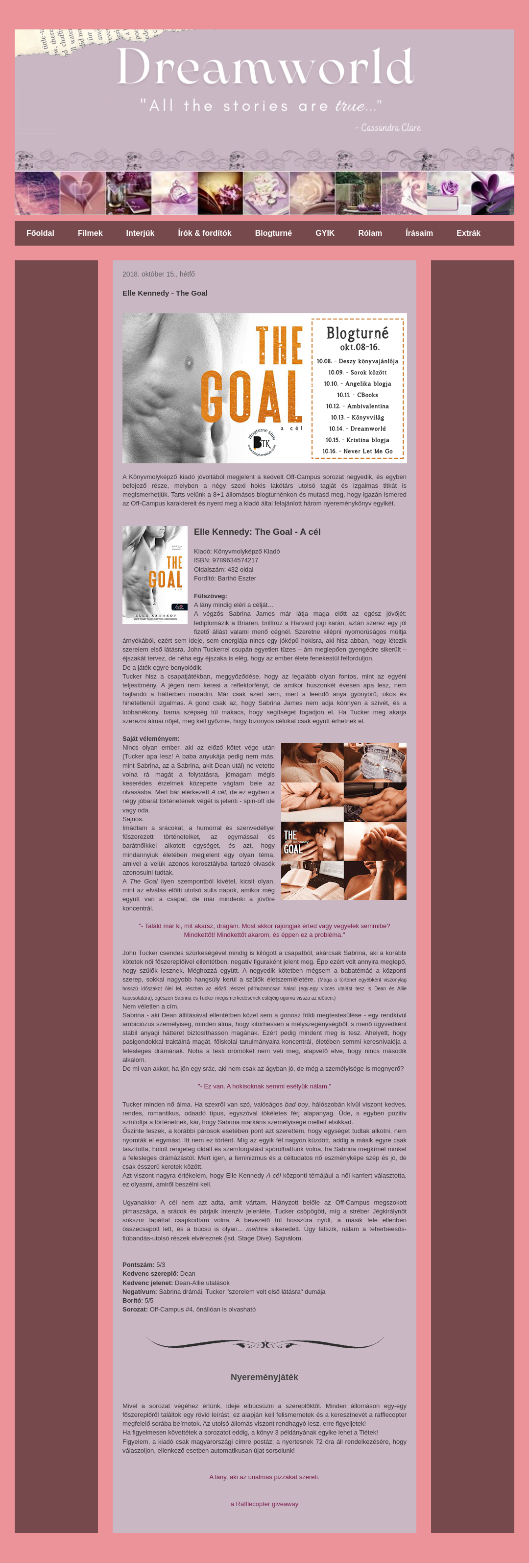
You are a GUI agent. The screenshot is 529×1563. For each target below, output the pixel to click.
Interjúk (140, 233)
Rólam (370, 233)
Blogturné (273, 233)
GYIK (325, 233)
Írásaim (419, 233)
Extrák (469, 233)
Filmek (90, 233)
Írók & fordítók (204, 233)
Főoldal (40, 233)
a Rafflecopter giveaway (265, 1504)
